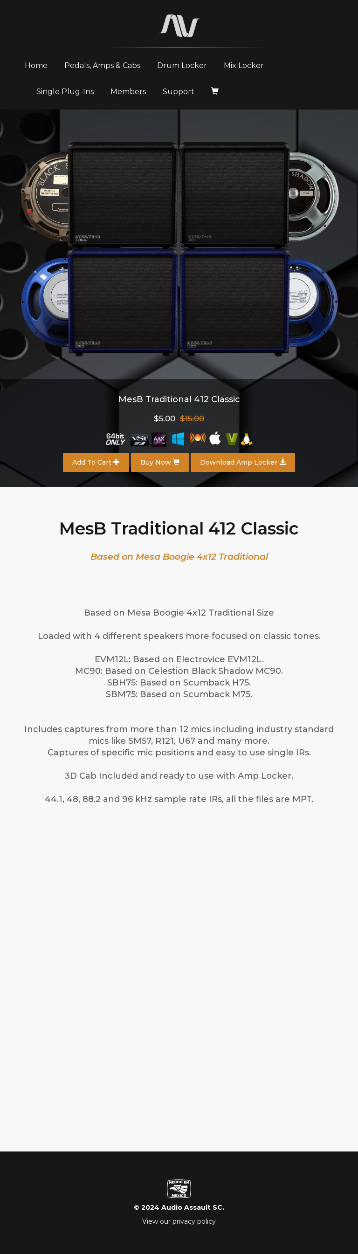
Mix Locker (244, 65)
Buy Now (159, 462)
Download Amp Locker (243, 462)
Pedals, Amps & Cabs (102, 65)
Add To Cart (96, 462)
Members (128, 91)
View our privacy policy (179, 1221)
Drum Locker (182, 65)
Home (40, 65)
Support (178, 91)
